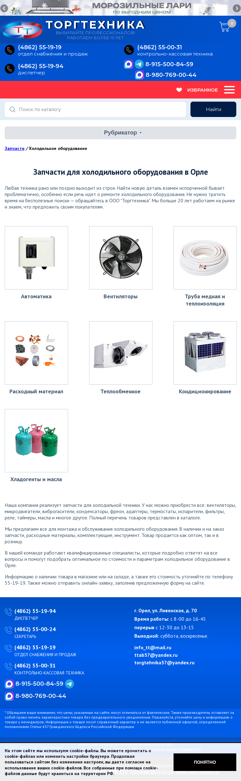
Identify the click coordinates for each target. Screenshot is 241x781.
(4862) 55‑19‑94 (40, 66)
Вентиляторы (120, 296)
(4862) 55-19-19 (35, 647)
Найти (213, 109)
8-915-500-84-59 (169, 64)
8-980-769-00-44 (171, 75)
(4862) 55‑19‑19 (40, 47)
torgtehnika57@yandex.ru (164, 662)
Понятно (205, 762)
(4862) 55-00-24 (35, 629)
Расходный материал (36, 391)
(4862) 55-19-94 (35, 610)
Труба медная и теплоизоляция (205, 300)
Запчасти (14, 148)
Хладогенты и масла (36, 479)
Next (236, 8)
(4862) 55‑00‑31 (159, 47)
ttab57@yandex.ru (156, 655)
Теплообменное (120, 391)
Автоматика (36, 296)
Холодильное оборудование (58, 148)
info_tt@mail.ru (152, 647)
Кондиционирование (205, 391)
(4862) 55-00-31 (35, 665)
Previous (4, 8)
